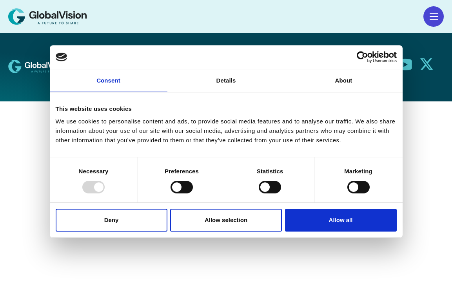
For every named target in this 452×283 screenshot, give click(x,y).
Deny (111, 220)
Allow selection (226, 220)
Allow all (341, 220)
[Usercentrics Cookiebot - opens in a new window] (362, 57)
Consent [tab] (108, 80)
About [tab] (343, 80)
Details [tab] (226, 80)
